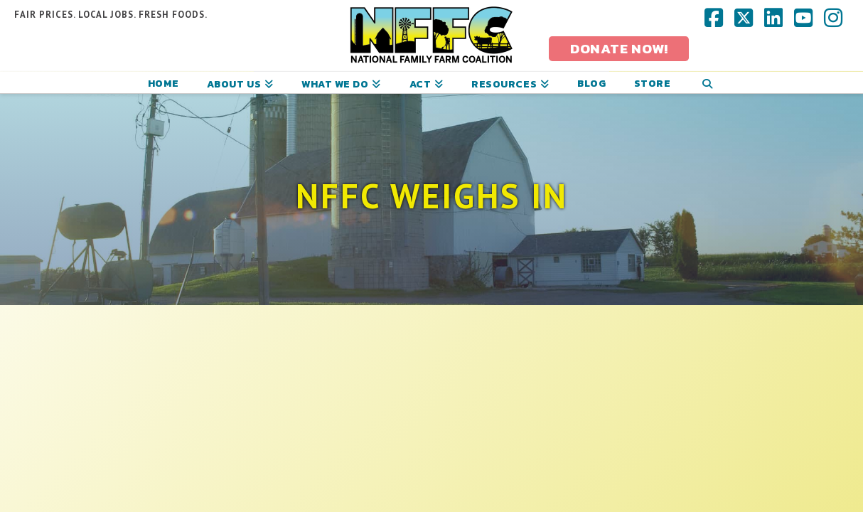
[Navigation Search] (707, 82)
